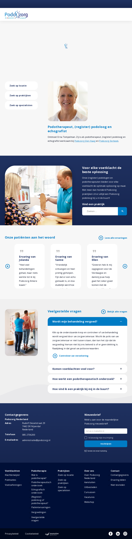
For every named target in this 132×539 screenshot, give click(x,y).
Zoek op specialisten (21, 105)
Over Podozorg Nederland (92, 476)
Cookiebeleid (32, 533)
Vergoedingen (38, 512)
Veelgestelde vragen (38, 519)
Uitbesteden (90, 487)
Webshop (89, 502)
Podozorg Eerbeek (108, 140)
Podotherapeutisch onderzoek (41, 484)
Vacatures (89, 497)
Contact (115, 470)
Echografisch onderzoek (38, 491)
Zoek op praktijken (20, 95)
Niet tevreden (118, 484)
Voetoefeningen (13, 484)
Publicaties (10, 479)
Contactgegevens (120, 474)
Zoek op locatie (18, 85)
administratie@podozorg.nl (36, 440)
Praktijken (64, 470)
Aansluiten (89, 482)
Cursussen (89, 492)
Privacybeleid (11, 533)
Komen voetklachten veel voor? (73, 368)
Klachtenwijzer (12, 474)
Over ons (89, 470)
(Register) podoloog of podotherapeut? (39, 500)
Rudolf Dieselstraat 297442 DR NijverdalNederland (33, 426)
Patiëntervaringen (40, 507)
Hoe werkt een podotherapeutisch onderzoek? (83, 379)
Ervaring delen (118, 479)
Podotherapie (39, 470)
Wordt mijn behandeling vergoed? (74, 321)
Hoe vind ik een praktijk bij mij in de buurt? (80, 389)
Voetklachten (12, 470)
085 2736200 (28, 434)
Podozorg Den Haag (84, 140)
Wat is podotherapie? (39, 476)
